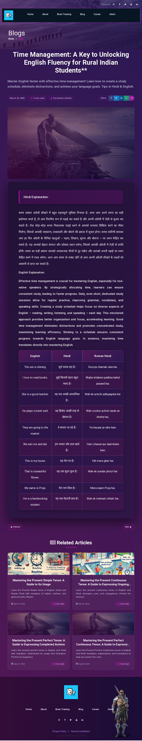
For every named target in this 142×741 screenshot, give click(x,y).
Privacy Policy (59, 732)
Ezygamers (60, 736)
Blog (82, 14)
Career (97, 14)
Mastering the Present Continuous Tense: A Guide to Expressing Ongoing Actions (103, 585)
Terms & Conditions (80, 732)
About (45, 14)
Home (30, 14)
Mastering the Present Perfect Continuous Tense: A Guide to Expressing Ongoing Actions (103, 645)
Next (128, 527)
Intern (112, 14)
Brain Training (64, 14)
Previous (16, 527)
